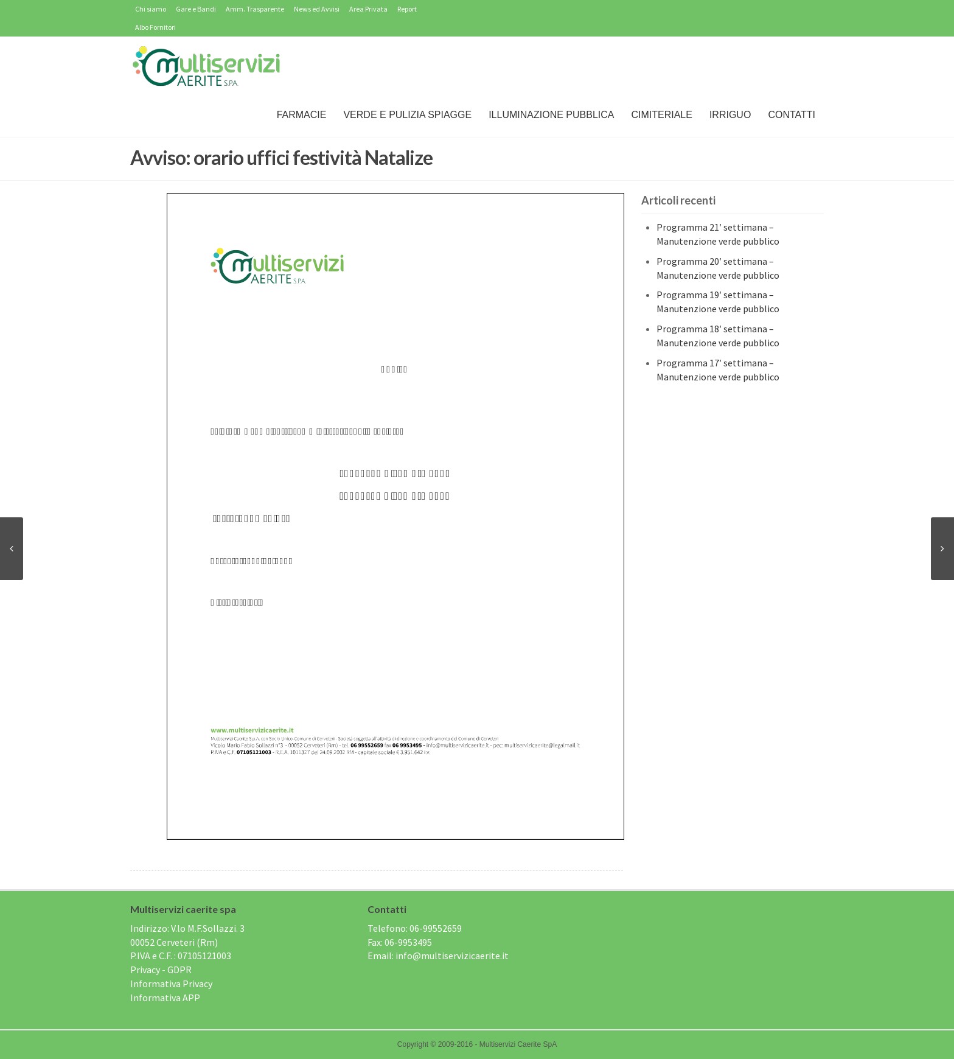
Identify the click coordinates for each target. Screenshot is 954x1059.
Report (407, 8)
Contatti (791, 115)
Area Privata (368, 8)
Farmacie (302, 115)
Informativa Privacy (171, 983)
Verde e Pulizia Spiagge (407, 115)
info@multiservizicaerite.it (452, 955)
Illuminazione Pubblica (551, 115)
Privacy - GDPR (161, 969)
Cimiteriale (661, 115)
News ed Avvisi (316, 8)
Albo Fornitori (155, 27)
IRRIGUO (730, 115)
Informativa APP (165, 997)
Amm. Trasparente (255, 8)
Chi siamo (150, 8)
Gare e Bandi (196, 8)
